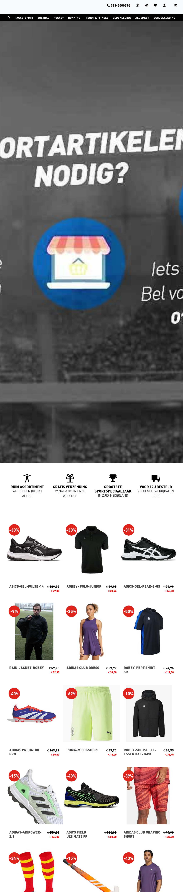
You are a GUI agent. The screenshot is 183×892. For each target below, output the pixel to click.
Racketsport (24, 17)
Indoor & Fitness (96, 17)
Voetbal (43, 17)
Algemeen (142, 17)
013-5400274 (118, 5)
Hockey (59, 17)
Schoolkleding (164, 17)
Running (74, 17)
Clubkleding (122, 17)
